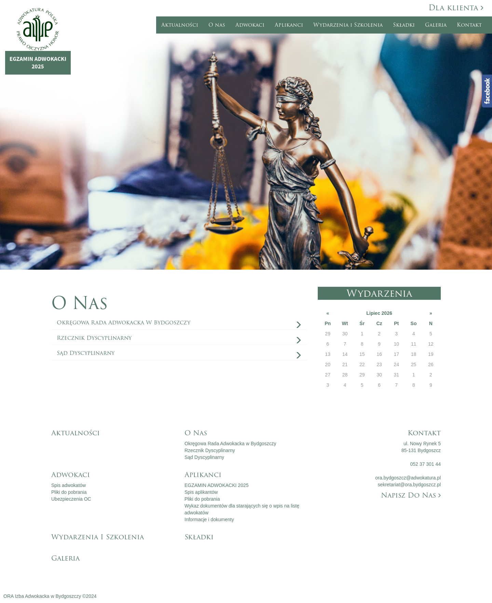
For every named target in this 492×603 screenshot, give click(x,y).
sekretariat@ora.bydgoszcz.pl (409, 484)
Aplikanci (289, 25)
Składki (404, 25)
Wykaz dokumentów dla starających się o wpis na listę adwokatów (241, 509)
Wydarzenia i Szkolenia (348, 25)
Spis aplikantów (201, 492)
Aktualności (179, 25)
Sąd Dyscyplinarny (204, 457)
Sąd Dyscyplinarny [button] (85, 353)
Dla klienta (455, 8)
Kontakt (469, 25)
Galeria (436, 25)
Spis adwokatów (68, 485)
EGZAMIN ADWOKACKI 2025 (216, 485)
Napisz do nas (411, 495)
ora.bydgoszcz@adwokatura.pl (408, 477)
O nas (216, 25)
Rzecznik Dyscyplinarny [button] (94, 338)
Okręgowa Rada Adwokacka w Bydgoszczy (230, 443)
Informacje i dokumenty (209, 519)
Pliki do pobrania (69, 492)
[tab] (179, 322)
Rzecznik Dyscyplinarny (209, 450)
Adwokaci (249, 25)
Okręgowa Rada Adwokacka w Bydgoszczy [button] (123, 322)
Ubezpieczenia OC (71, 499)
